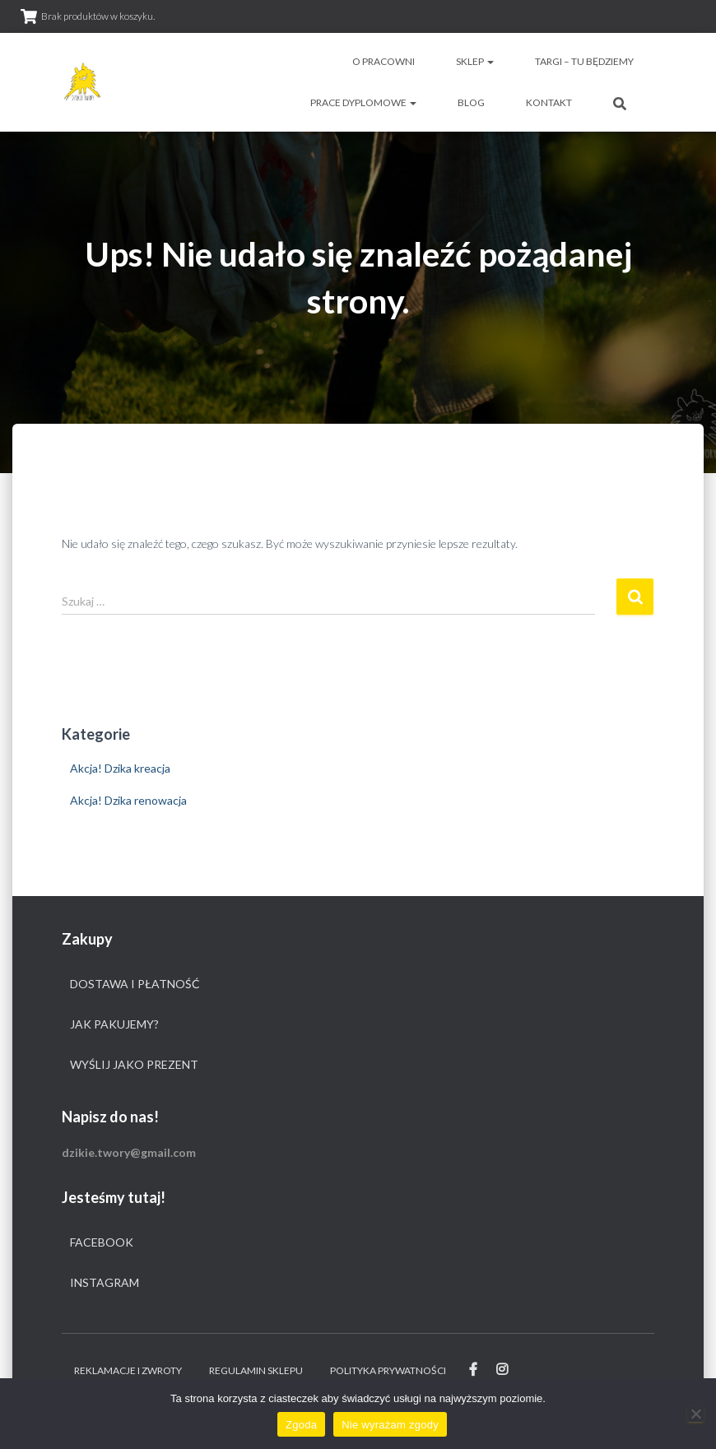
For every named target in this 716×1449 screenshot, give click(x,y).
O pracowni (383, 61)
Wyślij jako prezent (134, 1064)
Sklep (475, 61)
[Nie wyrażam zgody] (695, 1413)
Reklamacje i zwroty (128, 1370)
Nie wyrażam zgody (390, 1425)
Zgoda (301, 1425)
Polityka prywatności (388, 1370)
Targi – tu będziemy (584, 61)
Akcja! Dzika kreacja (120, 768)
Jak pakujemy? (114, 1024)
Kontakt (549, 102)
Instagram (104, 1282)
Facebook (101, 1242)
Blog (471, 102)
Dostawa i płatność (135, 984)
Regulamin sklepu (256, 1370)
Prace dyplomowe (363, 102)
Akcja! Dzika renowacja (128, 800)
